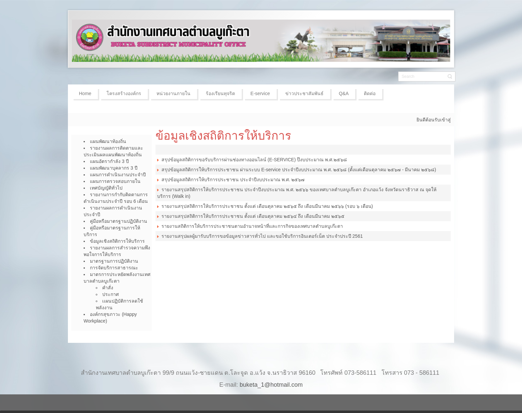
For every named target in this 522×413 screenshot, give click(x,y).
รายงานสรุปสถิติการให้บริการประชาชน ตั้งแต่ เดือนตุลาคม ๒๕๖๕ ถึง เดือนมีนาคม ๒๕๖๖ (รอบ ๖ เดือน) (267, 206)
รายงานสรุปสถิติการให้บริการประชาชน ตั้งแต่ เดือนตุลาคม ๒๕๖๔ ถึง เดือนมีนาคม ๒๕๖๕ (253, 216)
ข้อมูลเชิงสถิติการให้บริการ (223, 135)
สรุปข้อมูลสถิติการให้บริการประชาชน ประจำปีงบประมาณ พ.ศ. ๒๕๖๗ (233, 179)
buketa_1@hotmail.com (271, 384)
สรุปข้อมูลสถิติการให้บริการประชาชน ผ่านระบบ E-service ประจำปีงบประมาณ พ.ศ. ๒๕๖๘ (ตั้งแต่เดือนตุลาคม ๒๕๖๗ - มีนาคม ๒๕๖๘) (296, 169)
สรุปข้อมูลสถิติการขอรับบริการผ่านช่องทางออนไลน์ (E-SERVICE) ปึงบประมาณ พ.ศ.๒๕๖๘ (252, 159)
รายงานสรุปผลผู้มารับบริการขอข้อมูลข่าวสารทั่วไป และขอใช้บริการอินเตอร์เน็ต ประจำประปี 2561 (261, 236)
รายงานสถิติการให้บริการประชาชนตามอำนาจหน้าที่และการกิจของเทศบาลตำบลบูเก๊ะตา (252, 226)
